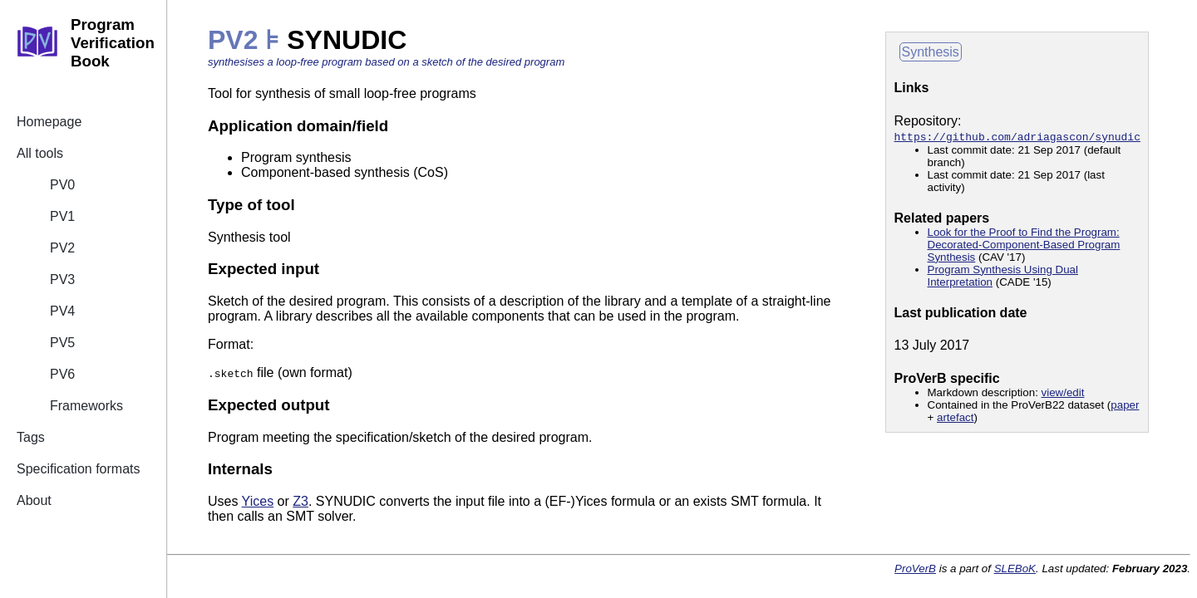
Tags (31, 437)
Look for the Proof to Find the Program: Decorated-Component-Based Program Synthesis (1024, 244)
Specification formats (78, 469)
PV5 (62, 343)
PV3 (62, 279)
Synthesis (930, 52)
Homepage (49, 122)
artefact (955, 417)
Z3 (300, 501)
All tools (40, 153)
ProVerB (915, 568)
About (34, 500)
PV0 (62, 185)
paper (1125, 405)
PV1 (62, 216)
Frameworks (86, 406)
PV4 (62, 311)
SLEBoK (1015, 568)
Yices (258, 501)
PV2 (62, 248)
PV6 (62, 374)
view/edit (1063, 392)
